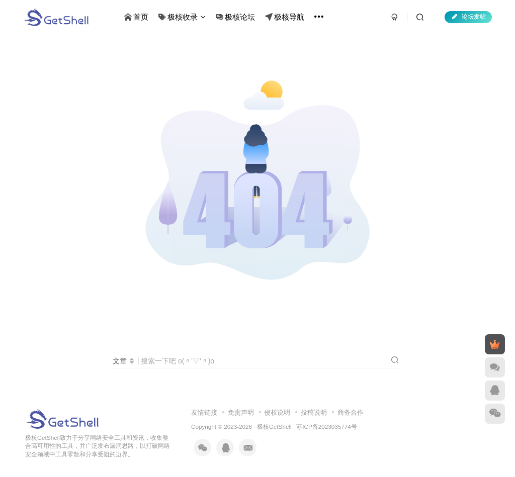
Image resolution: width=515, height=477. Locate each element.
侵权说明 (277, 412)
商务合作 (350, 412)
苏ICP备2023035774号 (326, 426)
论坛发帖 (468, 16)
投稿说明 (314, 412)
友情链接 (204, 412)
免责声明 (241, 412)
